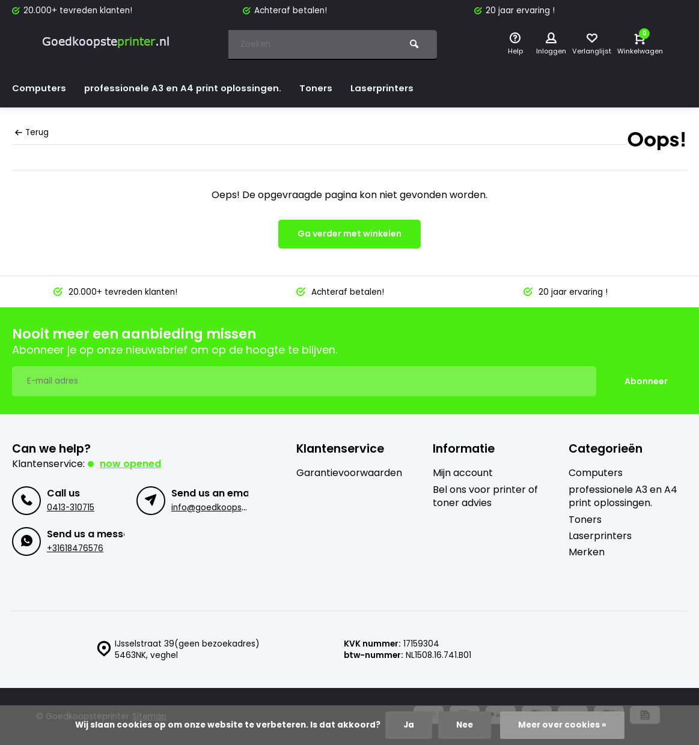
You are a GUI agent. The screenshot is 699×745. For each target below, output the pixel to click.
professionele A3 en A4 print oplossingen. (188, 88)
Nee (464, 725)
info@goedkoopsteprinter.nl (228, 507)
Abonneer (646, 381)
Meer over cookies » (562, 725)
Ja (408, 725)
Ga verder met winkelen (349, 234)
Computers (40, 88)
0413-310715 (70, 507)
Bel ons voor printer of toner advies (485, 496)
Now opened (130, 464)
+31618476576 (75, 548)
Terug (32, 132)
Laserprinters (394, 88)
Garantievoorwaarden (349, 473)
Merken (587, 552)
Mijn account (463, 473)
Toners (325, 88)
